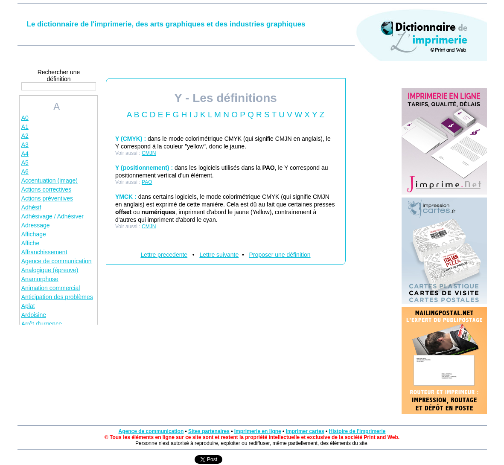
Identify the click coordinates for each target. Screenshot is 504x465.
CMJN (149, 153)
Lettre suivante (219, 254)
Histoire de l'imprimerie (357, 431)
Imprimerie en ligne (257, 431)
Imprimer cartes (305, 431)
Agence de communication (151, 431)
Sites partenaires (209, 431)
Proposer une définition (280, 254)
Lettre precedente (163, 254)
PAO (147, 182)
